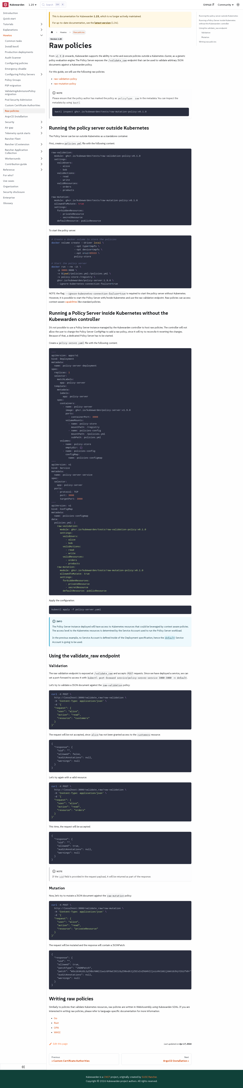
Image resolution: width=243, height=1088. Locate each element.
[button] (23, 24)
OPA (56, 1027)
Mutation (205, 37)
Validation (205, 32)
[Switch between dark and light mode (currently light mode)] (238, 4)
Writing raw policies (207, 41)
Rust (56, 1022)
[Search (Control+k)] (53, 5)
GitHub (208, 4)
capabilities (70, 301)
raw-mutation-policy (65, 83)
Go (55, 1018)
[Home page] (52, 32)
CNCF (107, 1076)
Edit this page (58, 1043)
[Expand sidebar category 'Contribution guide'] (41, 164)
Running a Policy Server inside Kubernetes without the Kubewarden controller (217, 22)
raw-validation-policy (65, 78)
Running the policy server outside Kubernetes (218, 16)
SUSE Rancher (149, 1076)
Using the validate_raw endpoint (213, 28)
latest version (103, 22)
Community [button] (224, 4)
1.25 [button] (31, 4)
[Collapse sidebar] (23, 1067)
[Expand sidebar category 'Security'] (41, 122)
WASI (57, 1032)
